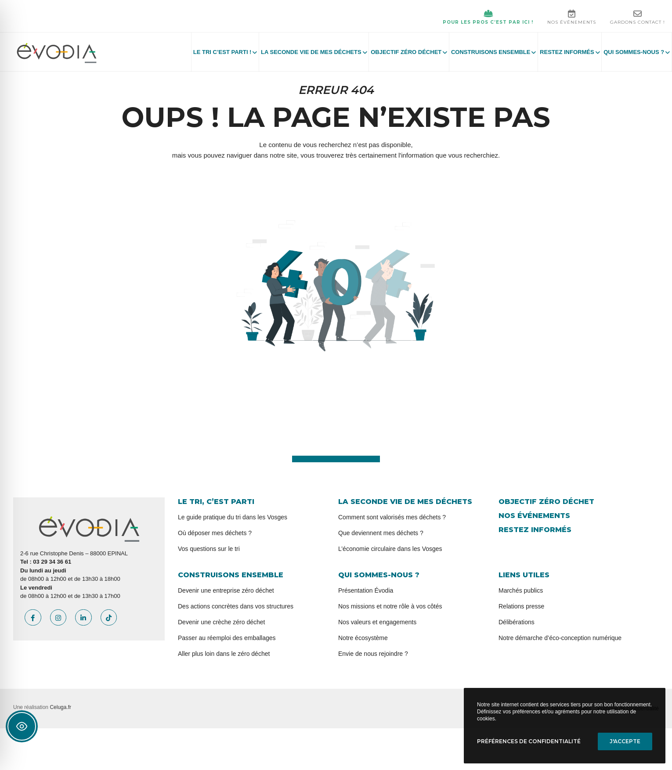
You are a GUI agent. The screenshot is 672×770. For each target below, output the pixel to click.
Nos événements (571, 17)
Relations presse (521, 606)
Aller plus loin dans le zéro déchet (224, 653)
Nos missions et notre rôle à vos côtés (390, 606)
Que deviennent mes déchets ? (380, 532)
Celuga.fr (60, 707)
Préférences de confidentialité (529, 741)
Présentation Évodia (365, 590)
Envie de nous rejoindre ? (373, 653)
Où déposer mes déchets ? (215, 532)
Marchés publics (521, 590)
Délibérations (517, 622)
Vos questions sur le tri (209, 548)
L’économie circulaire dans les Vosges (390, 548)
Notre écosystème (363, 637)
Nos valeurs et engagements (377, 622)
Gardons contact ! (637, 17)
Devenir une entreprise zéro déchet (226, 590)
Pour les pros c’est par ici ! (488, 17)
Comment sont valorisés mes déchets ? (392, 517)
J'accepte (625, 741)
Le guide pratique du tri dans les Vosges (232, 517)
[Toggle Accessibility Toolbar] (22, 726)
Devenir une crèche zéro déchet (221, 622)
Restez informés (535, 529)
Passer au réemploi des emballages (227, 637)
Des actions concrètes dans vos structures (235, 606)
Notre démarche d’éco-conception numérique (560, 637)
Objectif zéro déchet (546, 501)
